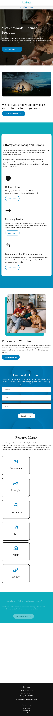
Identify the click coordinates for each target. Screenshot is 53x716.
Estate (26, 713)
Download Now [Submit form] (26, 416)
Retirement (26, 708)
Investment (26, 710)
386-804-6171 (28, 690)
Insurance (26, 715)
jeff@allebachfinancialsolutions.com (26, 699)
